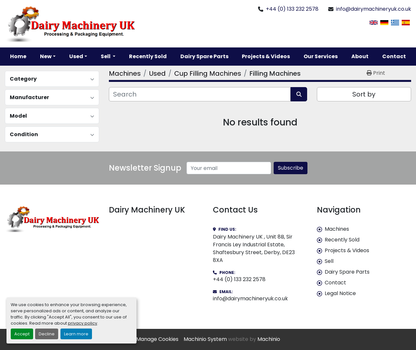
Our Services (321, 56)
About (360, 56)
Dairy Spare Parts (204, 56)
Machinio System (205, 339)
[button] (48, 56)
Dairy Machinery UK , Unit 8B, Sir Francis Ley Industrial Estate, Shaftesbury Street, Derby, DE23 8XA (254, 248)
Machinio (268, 339)
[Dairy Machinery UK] (52, 218)
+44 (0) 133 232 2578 (292, 9)
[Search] (200, 94)
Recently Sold (148, 56)
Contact (394, 56)
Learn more (76, 334)
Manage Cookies (157, 339)
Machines (337, 229)
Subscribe (290, 168)
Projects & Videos (266, 56)
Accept (22, 334)
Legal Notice (340, 293)
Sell (329, 261)
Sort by (363, 94)
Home (18, 56)
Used (76, 56)
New (46, 56)
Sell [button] (106, 56)
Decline (47, 334)
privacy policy (82, 323)
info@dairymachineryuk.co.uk (373, 9)
